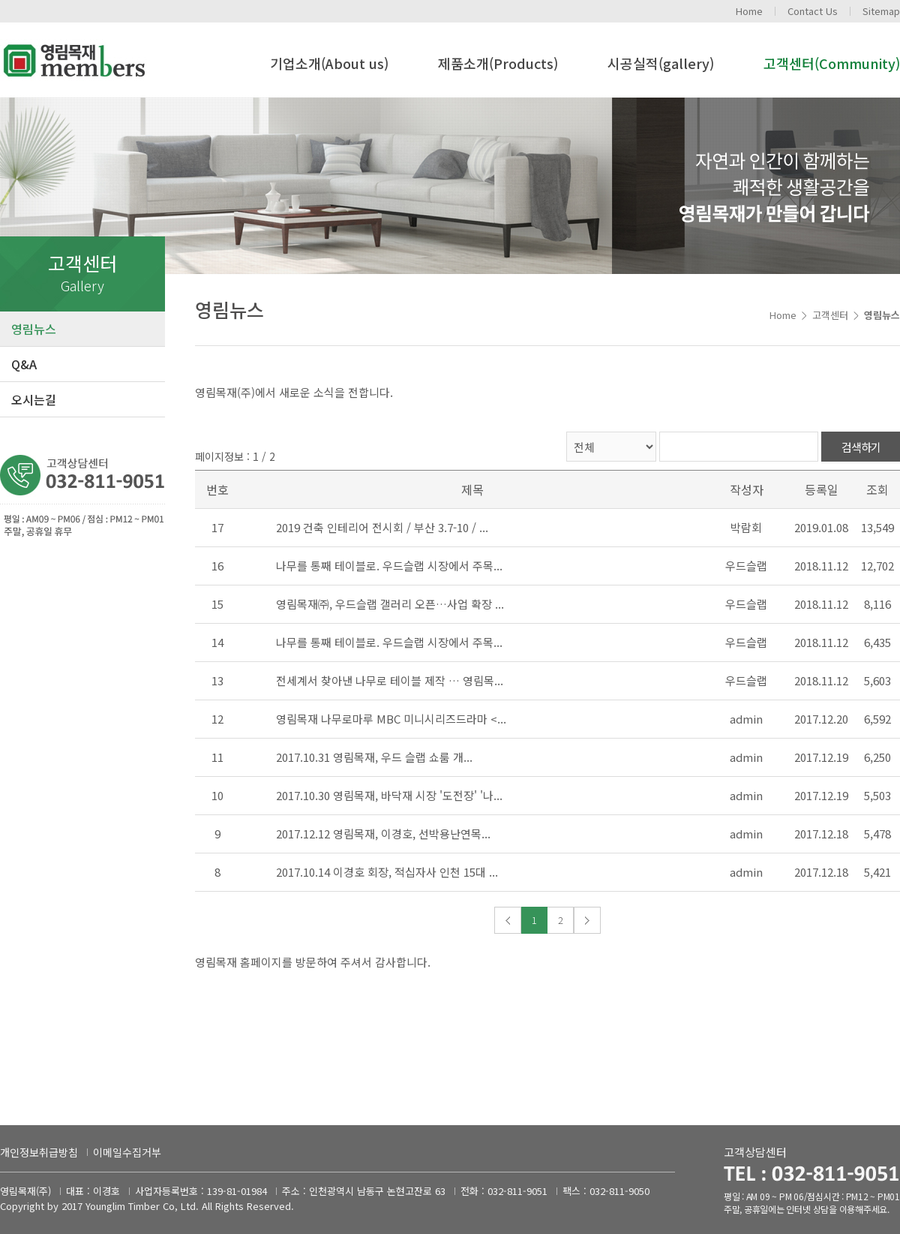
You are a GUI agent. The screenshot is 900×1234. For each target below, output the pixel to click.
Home (749, 11)
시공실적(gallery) (661, 63)
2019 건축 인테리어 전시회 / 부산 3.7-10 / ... (382, 527)
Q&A (24, 364)
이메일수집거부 (127, 1152)
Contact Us (813, 11)
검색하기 (861, 447)
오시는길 (33, 399)
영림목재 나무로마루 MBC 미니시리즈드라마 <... (391, 719)
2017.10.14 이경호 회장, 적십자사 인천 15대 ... (387, 872)
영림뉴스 (33, 329)
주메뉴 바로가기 (0, 0)
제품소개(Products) (498, 63)
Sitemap (881, 11)
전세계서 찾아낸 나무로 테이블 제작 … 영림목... (389, 680)
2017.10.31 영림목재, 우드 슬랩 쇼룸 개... (374, 757)
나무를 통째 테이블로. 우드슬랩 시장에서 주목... (389, 565)
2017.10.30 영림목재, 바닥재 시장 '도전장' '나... (389, 795)
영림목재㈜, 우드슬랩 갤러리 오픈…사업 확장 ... (390, 604)
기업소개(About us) (329, 63)
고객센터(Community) (832, 63)
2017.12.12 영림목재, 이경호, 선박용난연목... (383, 833)
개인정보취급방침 (39, 1152)
